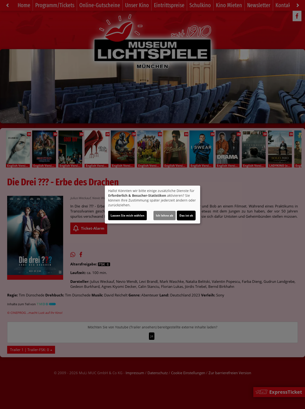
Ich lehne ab (164, 215)
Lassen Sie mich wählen (127, 215)
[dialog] (152, 205)
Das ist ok (186, 215)
